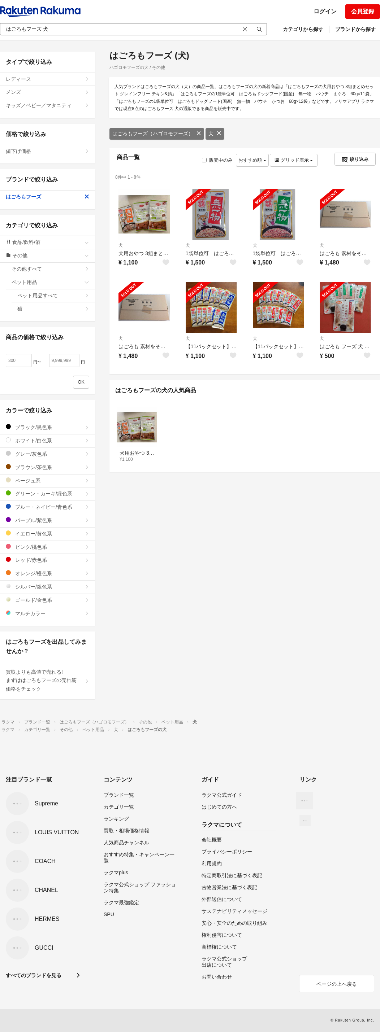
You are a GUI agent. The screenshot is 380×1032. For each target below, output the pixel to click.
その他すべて (50, 269)
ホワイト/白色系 (47, 440)
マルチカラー (47, 613)
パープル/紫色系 (47, 520)
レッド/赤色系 (47, 560)
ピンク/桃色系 (47, 547)
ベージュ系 (47, 480)
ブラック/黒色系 (47, 427)
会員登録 (362, 11)
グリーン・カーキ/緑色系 (47, 493)
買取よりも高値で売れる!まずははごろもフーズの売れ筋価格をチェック (47, 680)
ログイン (325, 11)
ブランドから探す (355, 29)
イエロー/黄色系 (47, 533)
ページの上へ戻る (336, 984)
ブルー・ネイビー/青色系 (47, 507)
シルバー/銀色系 (47, 586)
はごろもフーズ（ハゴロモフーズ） (156, 133)
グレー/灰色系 (47, 454)
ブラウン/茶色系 (47, 467)
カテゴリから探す (303, 29)
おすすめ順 (252, 160)
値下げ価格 (47, 151)
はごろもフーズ (47, 197)
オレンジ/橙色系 (47, 573)
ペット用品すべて (53, 295)
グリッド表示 (294, 160)
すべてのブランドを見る (33, 975)
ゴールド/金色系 (47, 600)
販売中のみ (217, 160)
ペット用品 (50, 282)
